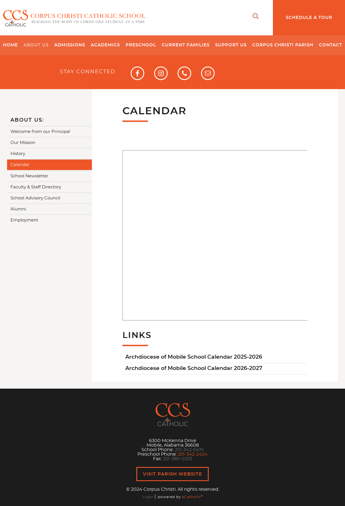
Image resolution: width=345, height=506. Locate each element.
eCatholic (192, 497)
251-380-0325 (177, 459)
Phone (184, 73)
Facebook (137, 73)
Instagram (161, 73)
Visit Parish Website (172, 474)
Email (208, 73)
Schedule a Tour (309, 18)
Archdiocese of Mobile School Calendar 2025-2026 (193, 357)
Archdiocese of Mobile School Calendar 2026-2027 (193, 368)
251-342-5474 (189, 449)
